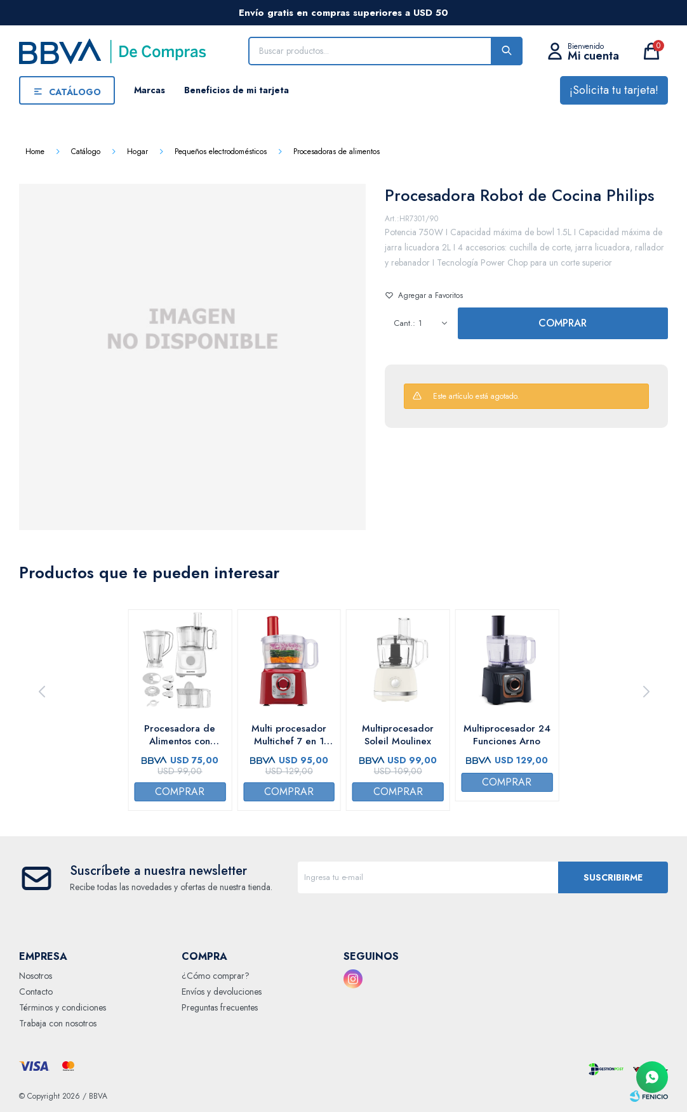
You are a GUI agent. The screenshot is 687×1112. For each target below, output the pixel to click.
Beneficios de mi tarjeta (236, 90)
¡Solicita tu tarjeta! (614, 90)
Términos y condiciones (62, 1007)
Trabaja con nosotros (58, 1023)
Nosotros (35, 975)
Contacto (36, 991)
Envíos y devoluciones (222, 991)
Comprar (562, 323)
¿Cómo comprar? (216, 975)
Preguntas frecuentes (220, 1007)
